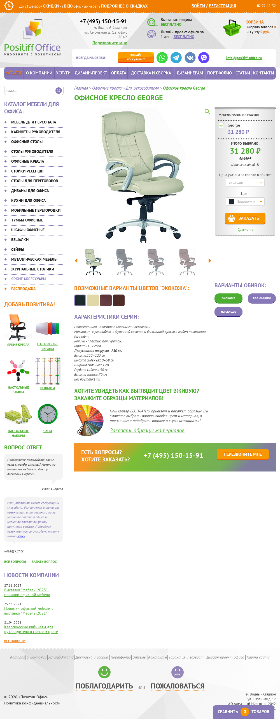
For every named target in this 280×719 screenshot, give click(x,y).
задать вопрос (44, 561)
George (234, 125)
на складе (228, 311)
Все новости (14, 641)
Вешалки (20, 239)
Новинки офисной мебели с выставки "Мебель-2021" (28, 611)
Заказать (249, 218)
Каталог (13, 73)
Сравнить (245, 229)
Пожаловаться (177, 685)
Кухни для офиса (28, 200)
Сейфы (17, 249)
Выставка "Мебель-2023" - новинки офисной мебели (27, 592)
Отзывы (139, 657)
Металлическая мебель (34, 259)
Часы (47, 431)
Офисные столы (27, 141)
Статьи (242, 73)
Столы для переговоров (34, 180)
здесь (21, 536)
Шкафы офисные (28, 229)
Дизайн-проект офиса (225, 657)
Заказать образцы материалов (147, 430)
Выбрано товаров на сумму (261, 29)
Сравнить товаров (243, 711)
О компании (39, 73)
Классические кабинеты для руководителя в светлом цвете (31, 629)
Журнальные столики (32, 269)
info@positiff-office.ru (244, 57)
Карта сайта (258, 657)
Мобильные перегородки (35, 210)
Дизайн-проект (91, 73)
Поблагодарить (104, 685)
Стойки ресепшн (27, 171)
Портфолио (219, 73)
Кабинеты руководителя (35, 131)
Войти (198, 5)
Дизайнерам (190, 73)
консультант (136, 57)
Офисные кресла (27, 161)
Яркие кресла (18, 344)
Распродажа (23, 288)
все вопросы (15, 561)
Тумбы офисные (27, 220)
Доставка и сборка (151, 73)
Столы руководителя (32, 151)
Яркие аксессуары (28, 278)
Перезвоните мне (109, 42)
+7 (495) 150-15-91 (103, 21)
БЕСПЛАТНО (171, 24)
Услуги (63, 73)
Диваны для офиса (30, 190)
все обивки (262, 298)
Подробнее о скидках (124, 6)
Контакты (263, 73)
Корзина (255, 22)
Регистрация (222, 5)
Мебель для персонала (33, 122)
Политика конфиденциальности (32, 703)
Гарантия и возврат (186, 657)
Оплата (118, 73)
